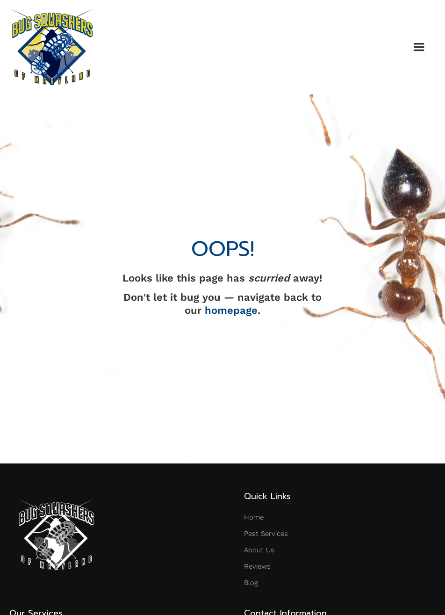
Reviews (257, 566)
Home (254, 517)
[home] (51, 47)
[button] (419, 47)
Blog (251, 583)
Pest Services (266, 533)
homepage (231, 310)
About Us (259, 550)
